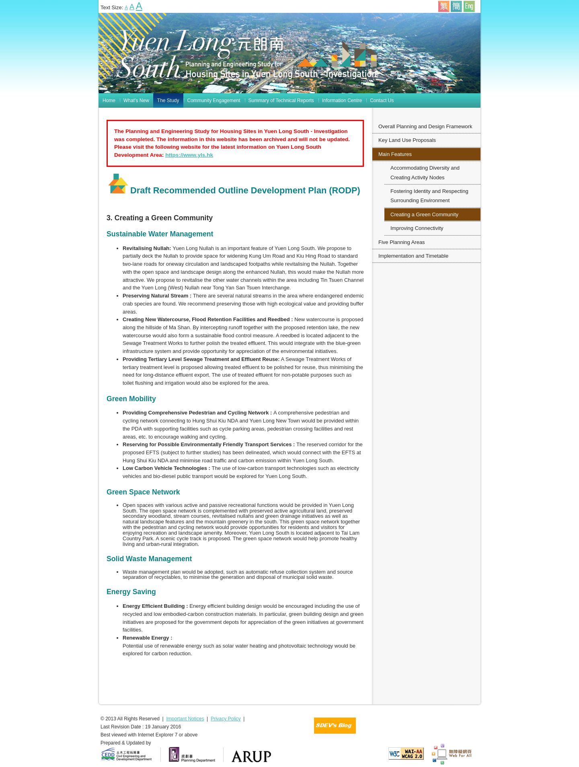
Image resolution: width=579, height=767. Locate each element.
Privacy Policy (226, 719)
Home (109, 100)
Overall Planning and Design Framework (425, 126)
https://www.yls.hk (189, 155)
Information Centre (342, 100)
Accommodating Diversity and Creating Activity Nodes (425, 172)
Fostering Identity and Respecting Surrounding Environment (429, 195)
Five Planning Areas (401, 242)
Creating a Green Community (424, 214)
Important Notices (185, 719)
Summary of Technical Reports (281, 100)
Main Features (395, 154)
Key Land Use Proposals (407, 140)
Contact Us (382, 100)
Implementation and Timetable (413, 256)
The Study (168, 100)
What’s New (136, 100)
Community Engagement (213, 100)
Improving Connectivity (416, 228)
